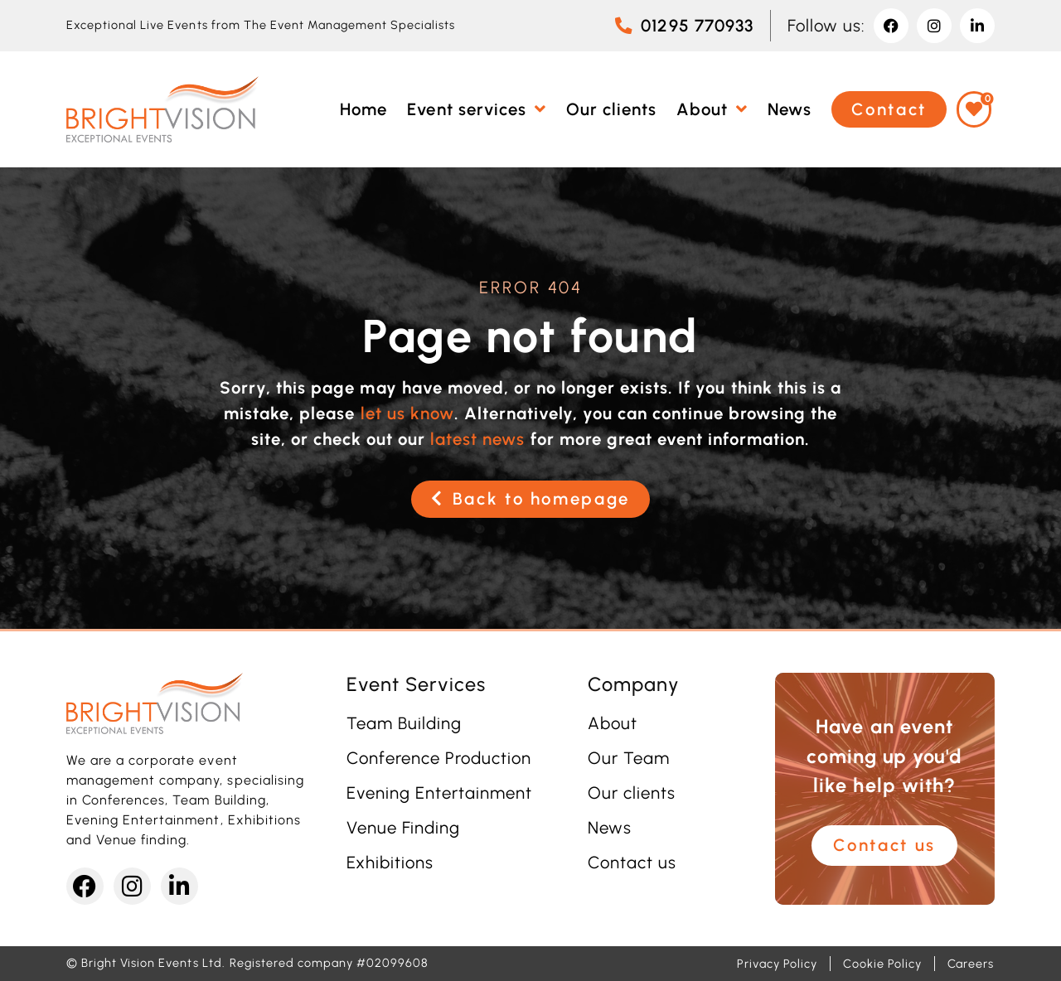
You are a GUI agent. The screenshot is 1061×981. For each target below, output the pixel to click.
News (610, 827)
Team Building (404, 723)
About (612, 723)
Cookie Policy (882, 963)
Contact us (632, 862)
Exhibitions (390, 862)
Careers (970, 963)
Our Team (629, 758)
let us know (407, 413)
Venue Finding (403, 827)
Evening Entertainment (439, 793)
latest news (477, 439)
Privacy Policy (777, 963)
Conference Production (439, 758)
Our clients (632, 793)
